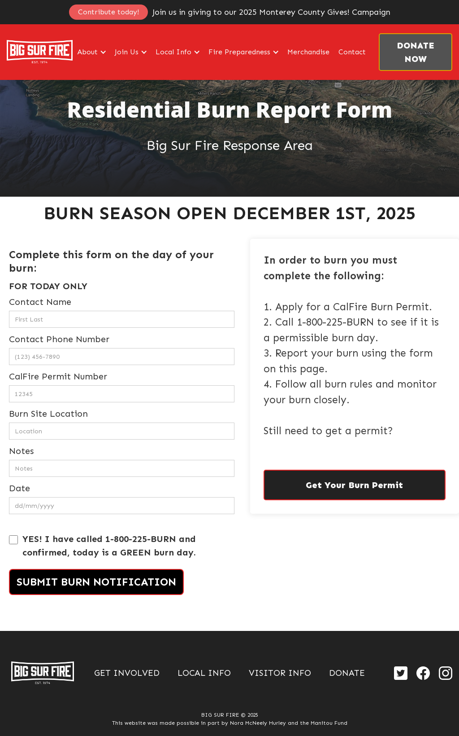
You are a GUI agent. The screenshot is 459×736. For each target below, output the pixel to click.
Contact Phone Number (59, 339)
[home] (40, 52)
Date (19, 488)
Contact (352, 52)
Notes (21, 450)
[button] (91, 52)
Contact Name (40, 301)
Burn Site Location (48, 413)
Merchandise (308, 52)
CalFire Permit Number (58, 376)
